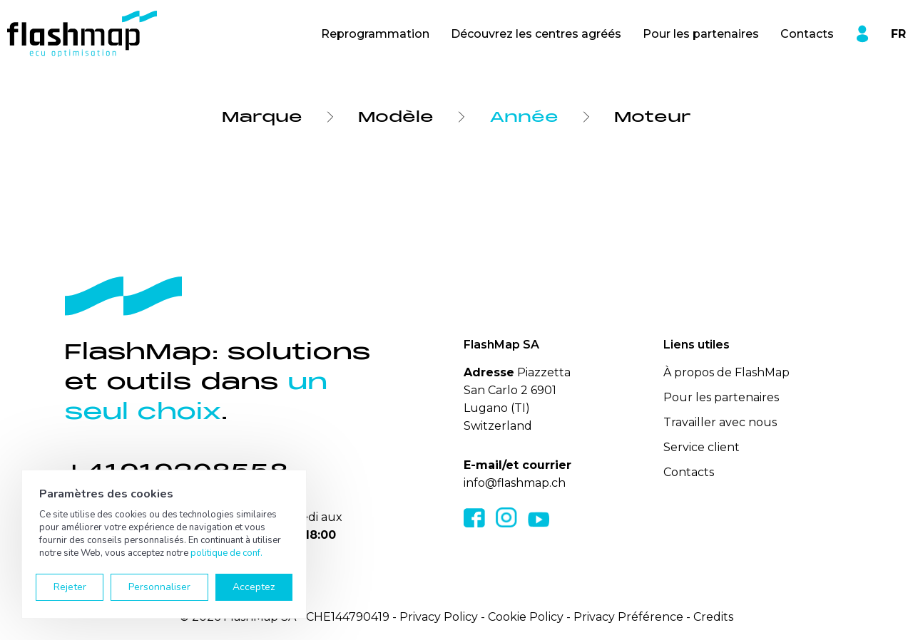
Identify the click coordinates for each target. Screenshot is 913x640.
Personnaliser (159, 587)
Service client (701, 447)
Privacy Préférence (628, 617)
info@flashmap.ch (515, 483)
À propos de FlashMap (726, 372)
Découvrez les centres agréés (536, 34)
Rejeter (69, 587)
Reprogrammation (375, 34)
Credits (713, 617)
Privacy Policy (438, 617)
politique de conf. (226, 553)
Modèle (396, 117)
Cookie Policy (525, 617)
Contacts (807, 34)
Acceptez (254, 587)
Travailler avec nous (720, 422)
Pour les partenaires (701, 34)
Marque (262, 117)
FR (898, 34)
